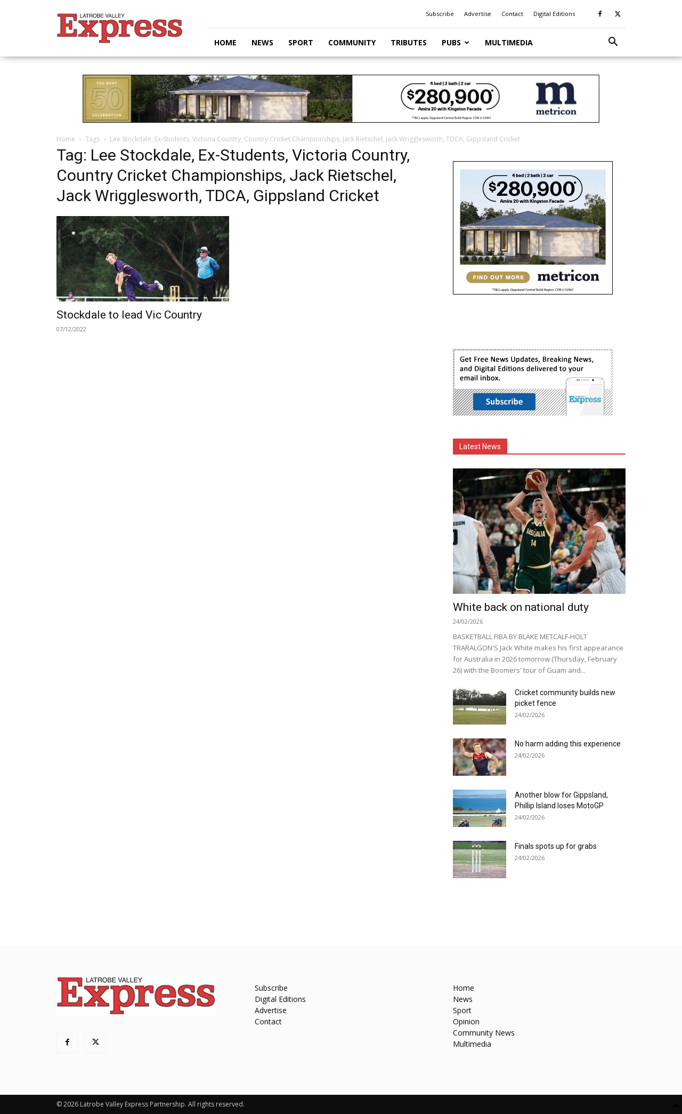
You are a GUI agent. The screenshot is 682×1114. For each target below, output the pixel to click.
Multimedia (509, 42)
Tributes (409, 42)
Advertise (477, 14)
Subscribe (440, 14)
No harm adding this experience (568, 743)
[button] (613, 43)
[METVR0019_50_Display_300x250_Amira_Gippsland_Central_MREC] (533, 292)
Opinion (466, 1021)
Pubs (455, 42)
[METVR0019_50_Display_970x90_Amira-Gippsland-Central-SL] (341, 99)
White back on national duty (521, 607)
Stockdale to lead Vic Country (129, 314)
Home (225, 42)
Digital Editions (554, 14)
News (262, 42)
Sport (300, 42)
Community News (484, 1033)
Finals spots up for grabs (556, 846)
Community (352, 42)
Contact (512, 14)
